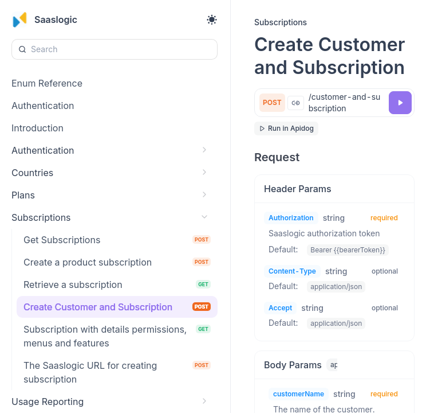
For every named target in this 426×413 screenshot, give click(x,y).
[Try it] (400, 102)
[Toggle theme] (212, 19)
